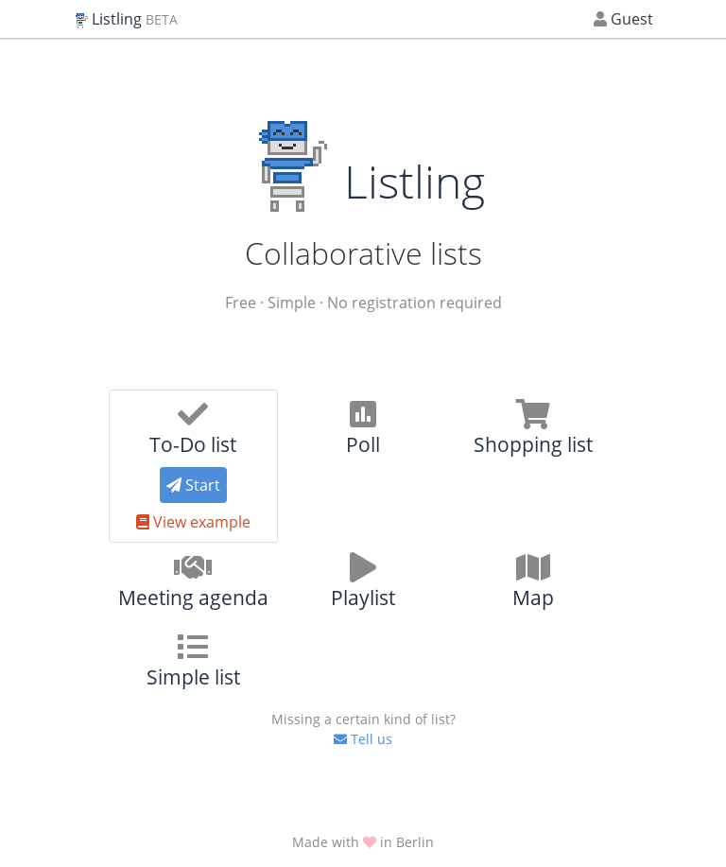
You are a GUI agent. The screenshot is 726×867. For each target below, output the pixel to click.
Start (193, 485)
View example (193, 522)
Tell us (363, 728)
